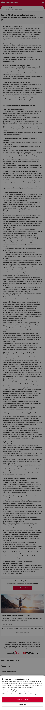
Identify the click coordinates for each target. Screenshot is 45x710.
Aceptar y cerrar (22, 699)
